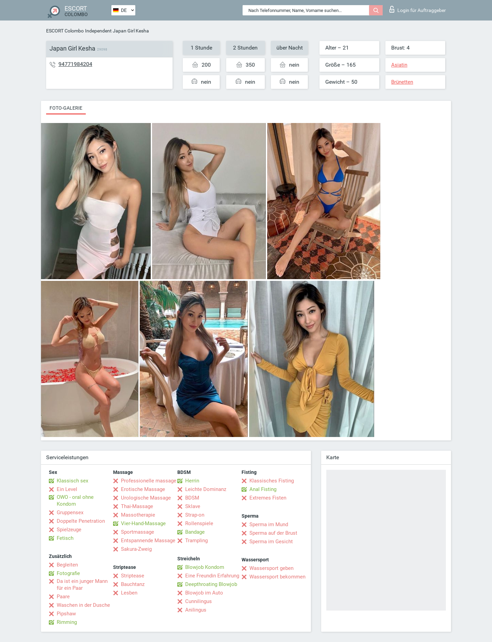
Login (418, 9)
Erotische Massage (143, 489)
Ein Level (67, 489)
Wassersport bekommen (277, 577)
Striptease (132, 576)
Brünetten (402, 82)
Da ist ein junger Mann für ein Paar (82, 584)
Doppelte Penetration (81, 521)
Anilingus (195, 610)
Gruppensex (70, 512)
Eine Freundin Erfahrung (212, 576)
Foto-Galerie (66, 108)
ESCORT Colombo (65, 30)
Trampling (196, 540)
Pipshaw (66, 614)
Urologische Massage (146, 498)
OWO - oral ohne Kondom (75, 500)
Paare (63, 596)
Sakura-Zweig (136, 549)
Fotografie (68, 573)
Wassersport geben (271, 568)
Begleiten (67, 565)
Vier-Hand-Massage (143, 523)
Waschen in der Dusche (83, 605)
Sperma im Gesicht (271, 541)
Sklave (192, 506)
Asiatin (399, 65)
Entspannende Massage (148, 540)
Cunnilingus (198, 601)
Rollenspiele (199, 523)
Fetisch (65, 538)
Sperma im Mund (268, 524)
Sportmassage (137, 532)
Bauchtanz (133, 584)
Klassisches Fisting (271, 481)
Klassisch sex (72, 481)
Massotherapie (138, 515)
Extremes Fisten (267, 498)
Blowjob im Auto (204, 593)
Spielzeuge (69, 530)
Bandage (195, 532)
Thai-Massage (137, 506)
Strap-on (194, 515)
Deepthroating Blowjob (211, 584)
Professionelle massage (148, 481)
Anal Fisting (262, 489)
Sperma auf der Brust (273, 533)
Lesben (129, 593)
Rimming (67, 622)
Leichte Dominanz (205, 489)
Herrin (192, 481)
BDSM (192, 498)
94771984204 (75, 64)
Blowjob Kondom (204, 567)
